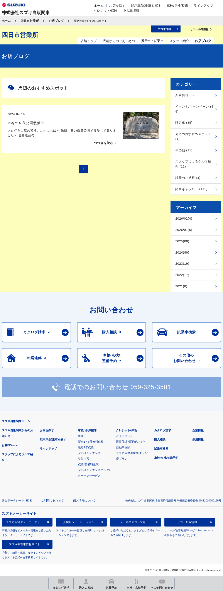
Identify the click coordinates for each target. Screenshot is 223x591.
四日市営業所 (30, 20)
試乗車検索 (161, 448)
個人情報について (84, 500)
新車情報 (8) (184, 95)
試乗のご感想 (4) (187, 178)
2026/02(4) (183, 218)
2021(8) (181, 286)
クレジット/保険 (105, 10)
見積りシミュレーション (78, 522)
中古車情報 (131, 10)
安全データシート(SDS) (17, 500)
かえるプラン (124, 436)
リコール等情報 (187, 522)
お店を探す (117, 5)
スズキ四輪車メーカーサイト (24, 522)
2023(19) (182, 263)
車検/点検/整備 (177, 5)
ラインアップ (203, 5)
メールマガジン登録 (133, 522)
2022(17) (182, 275)
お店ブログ (56, 20)
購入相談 (160, 439)
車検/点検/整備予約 (166, 457)
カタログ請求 (162, 430)
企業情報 (198, 430)
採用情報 (198, 439)
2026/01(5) (183, 230)
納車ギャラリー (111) (191, 189)
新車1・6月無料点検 (91, 441)
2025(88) (182, 241)
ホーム (99, 5)
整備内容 (83, 458)
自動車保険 (123, 447)
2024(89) (182, 252)
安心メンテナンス (89, 453)
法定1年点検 (86, 447)
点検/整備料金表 (88, 464)
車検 (81, 436)
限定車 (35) (184, 122)
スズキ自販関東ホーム (16, 421)
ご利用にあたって (52, 500)
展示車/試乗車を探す (146, 5)
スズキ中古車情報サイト (24, 544)
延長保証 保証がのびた (130, 441)
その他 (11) (184, 150)
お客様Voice (10, 445)
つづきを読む (103, 143)
